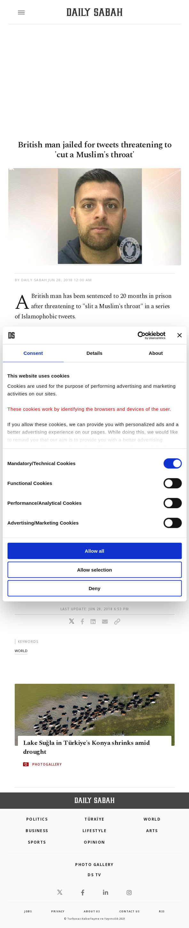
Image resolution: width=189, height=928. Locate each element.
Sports (37, 842)
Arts (152, 830)
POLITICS (37, 819)
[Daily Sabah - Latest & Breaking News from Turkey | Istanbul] (94, 12)
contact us (129, 911)
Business (37, 830)
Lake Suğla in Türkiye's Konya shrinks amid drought (86, 747)
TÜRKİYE (94, 819)
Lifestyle (94, 830)
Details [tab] (95, 353)
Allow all (94, 551)
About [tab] (156, 353)
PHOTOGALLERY (47, 764)
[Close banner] (179, 335)
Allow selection (94, 569)
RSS (162, 911)
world (21, 650)
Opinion (94, 842)
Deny (94, 588)
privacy (58, 911)
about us (92, 911)
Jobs (28, 911)
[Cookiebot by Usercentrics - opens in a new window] (137, 335)
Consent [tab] (33, 353)
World (152, 819)
